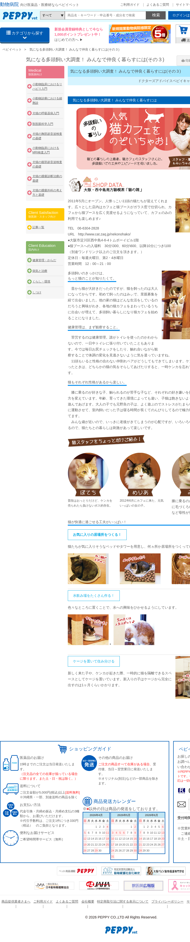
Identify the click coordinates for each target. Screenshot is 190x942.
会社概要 (87, 901)
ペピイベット (12, 49)
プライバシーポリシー (167, 901)
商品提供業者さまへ (15, 901)
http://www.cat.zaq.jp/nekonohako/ (104, 234)
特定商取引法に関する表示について (122, 901)
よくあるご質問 (157, 4)
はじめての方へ (66, 40)
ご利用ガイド (130, 4)
